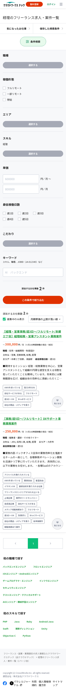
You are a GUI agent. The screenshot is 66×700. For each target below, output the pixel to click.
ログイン (51, 4)
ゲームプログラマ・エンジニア (17, 580)
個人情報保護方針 (45, 683)
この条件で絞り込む (33, 300)
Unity (44, 628)
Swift (5, 628)
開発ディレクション (24, 628)
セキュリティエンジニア (14, 587)
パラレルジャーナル (22, 683)
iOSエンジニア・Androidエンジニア (21, 573)
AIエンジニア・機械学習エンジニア (20, 601)
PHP (5, 621)
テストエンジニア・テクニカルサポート (22, 594)
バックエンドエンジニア (14, 566)
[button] (15, 543)
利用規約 (34, 683)
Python (27, 635)
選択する (33, 65)
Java (17, 621)
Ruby (29, 621)
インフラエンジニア (48, 580)
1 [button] (33, 543)
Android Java (46, 621)
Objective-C (9, 635)
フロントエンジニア (42, 566)
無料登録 (34, 4)
